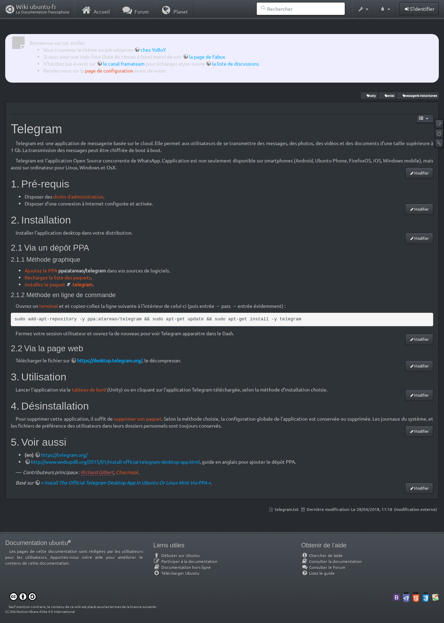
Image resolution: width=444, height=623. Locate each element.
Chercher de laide (322, 555)
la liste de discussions (235, 63)
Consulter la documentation (331, 561)
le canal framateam (124, 63)
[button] (363, 9)
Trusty (369, 95)
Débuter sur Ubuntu (176, 555)
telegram (82, 284)
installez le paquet (45, 284)
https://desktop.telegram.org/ (109, 360)
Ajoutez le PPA (41, 270)
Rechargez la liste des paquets (58, 277)
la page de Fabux (207, 56)
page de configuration (109, 70)
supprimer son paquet (137, 418)
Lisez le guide (318, 573)
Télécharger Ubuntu (176, 573)
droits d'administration (78, 196)
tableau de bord (89, 389)
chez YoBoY (152, 50)
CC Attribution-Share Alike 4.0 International (40, 611)
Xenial (387, 95)
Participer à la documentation (185, 561)
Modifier (421, 173)
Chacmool (127, 472)
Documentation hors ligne (182, 567)
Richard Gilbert (97, 472)
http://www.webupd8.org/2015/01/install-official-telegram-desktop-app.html (115, 461)
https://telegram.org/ (64, 455)
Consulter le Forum (323, 567)
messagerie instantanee (418, 95)
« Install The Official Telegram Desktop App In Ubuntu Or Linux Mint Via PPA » (126, 482)
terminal (48, 306)
